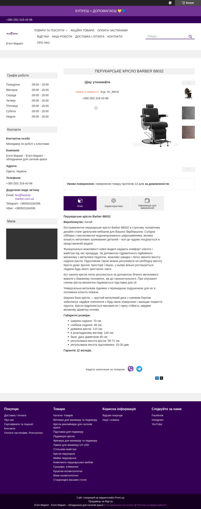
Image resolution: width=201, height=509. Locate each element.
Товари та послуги (49, 30)
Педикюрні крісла (64, 436)
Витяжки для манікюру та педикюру (75, 419)
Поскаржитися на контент (119, 505)
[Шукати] (190, 36)
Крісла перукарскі (64, 453)
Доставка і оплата (89, 36)
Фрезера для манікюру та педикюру (75, 440)
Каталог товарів (63, 415)
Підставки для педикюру (68, 431)
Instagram (158, 419)
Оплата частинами (112, 30)
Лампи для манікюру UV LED (71, 444)
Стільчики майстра (65, 449)
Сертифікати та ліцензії (18, 424)
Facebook (157, 415)
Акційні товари (82, 30)
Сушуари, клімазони (65, 466)
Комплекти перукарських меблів (73, 462)
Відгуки (43, 36)
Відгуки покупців (113, 415)
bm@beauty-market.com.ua (24, 196)
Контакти (114, 36)
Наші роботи (62, 36)
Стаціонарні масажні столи (70, 479)
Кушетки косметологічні (67, 471)
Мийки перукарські (64, 458)
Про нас (43, 42)
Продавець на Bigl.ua (100, 501)
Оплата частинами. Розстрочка (23, 432)
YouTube (157, 424)
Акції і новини (111, 419)
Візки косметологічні (65, 475)
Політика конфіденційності (151, 505)
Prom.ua (119, 497)
